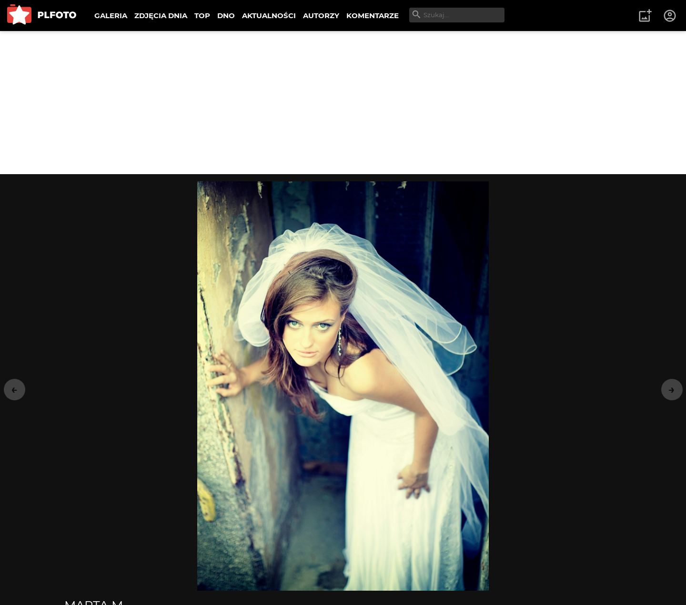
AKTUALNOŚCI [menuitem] (269, 15)
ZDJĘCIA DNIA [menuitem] (160, 15)
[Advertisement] (343, 102)
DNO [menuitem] (226, 15)
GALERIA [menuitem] (110, 15)
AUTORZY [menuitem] (321, 15)
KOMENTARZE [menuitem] (372, 15)
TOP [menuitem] (202, 15)
